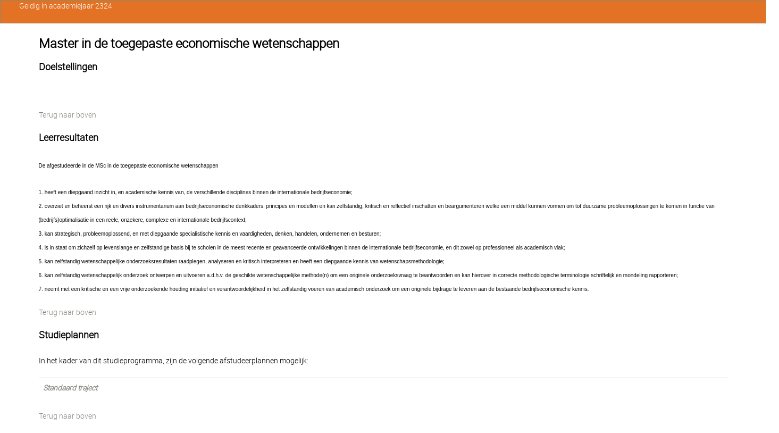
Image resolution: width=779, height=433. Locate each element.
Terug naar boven (67, 115)
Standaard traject (70, 388)
